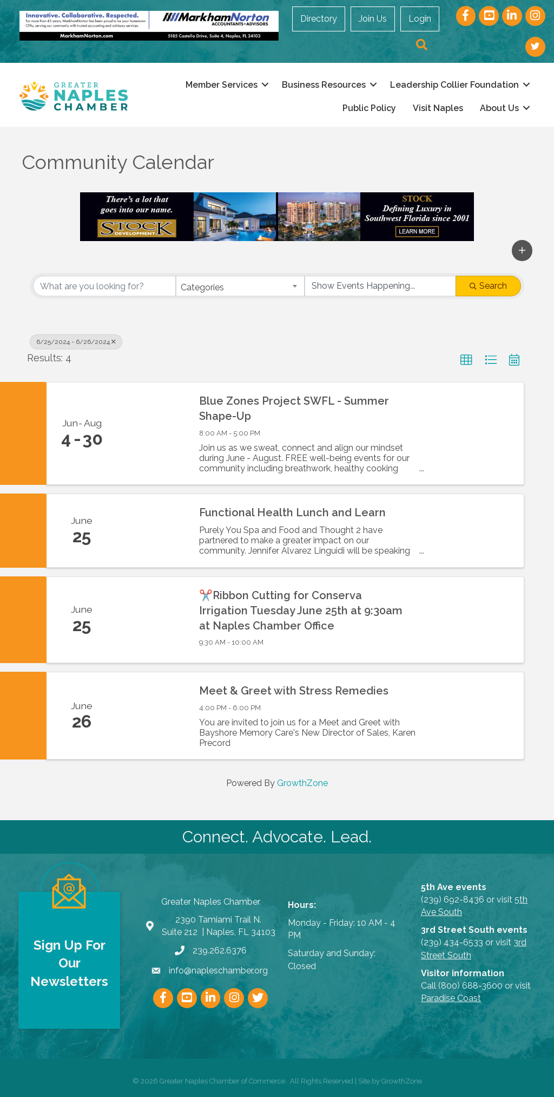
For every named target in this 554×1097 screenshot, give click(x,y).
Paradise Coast (451, 998)
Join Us (374, 19)
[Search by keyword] (104, 286)
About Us (497, 108)
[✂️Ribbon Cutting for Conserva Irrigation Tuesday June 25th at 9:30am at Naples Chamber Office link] (152, 619)
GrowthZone (302, 783)
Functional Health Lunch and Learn (292, 512)
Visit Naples (436, 108)
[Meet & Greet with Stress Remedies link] (152, 715)
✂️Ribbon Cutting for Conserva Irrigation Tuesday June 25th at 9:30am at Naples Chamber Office (301, 610)
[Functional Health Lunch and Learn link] (152, 530)
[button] (522, 250)
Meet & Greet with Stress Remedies (293, 690)
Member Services (219, 84)
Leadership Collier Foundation (452, 84)
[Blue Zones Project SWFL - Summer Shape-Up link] (152, 433)
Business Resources (322, 84)
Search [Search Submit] (488, 286)
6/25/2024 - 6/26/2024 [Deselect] (76, 342)
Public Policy (367, 108)
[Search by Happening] (380, 286)
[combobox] (240, 286)
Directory (319, 19)
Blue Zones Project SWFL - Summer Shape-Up (294, 408)
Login (421, 19)
